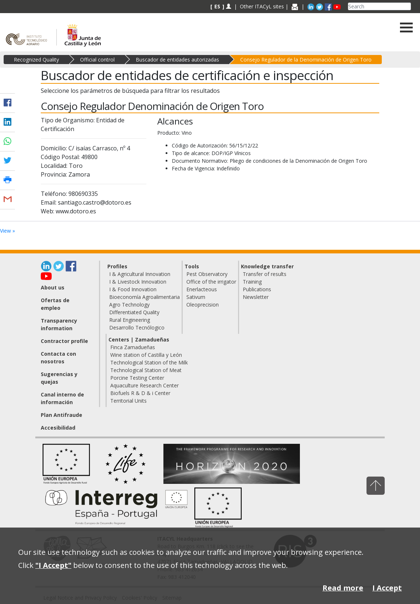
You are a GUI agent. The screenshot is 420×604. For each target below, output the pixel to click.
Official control (97, 59)
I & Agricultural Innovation (139, 274)
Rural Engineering (129, 319)
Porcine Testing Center (137, 377)
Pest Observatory (206, 274)
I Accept (387, 588)
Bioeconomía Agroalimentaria (144, 296)
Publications (257, 289)
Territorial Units (128, 400)
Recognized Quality (36, 59)
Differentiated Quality (134, 312)
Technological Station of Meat (146, 370)
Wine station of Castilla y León (146, 354)
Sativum (195, 296)
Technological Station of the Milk (149, 362)
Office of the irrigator (211, 281)
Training (252, 281)
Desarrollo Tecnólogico (137, 327)
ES (217, 6)
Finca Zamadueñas (132, 347)
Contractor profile (64, 340)
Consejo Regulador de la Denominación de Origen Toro (306, 59)
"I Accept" (53, 565)
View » (7, 230)
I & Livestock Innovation (137, 281)
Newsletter (256, 296)
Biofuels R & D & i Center (140, 393)
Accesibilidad (58, 427)
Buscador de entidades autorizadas (177, 59)
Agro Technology (129, 304)
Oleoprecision (202, 304)
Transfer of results (264, 274)
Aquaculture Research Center (144, 385)
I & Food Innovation (132, 289)
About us (52, 287)
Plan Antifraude (61, 414)
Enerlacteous (201, 289)
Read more (342, 588)
